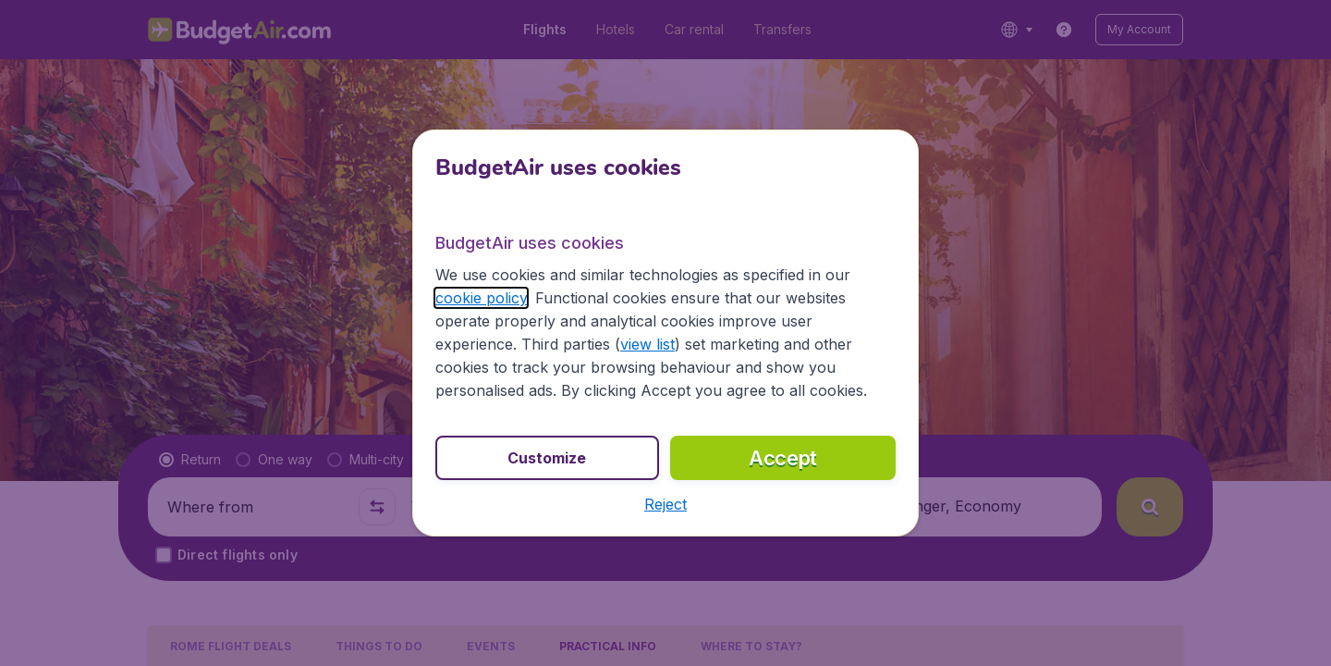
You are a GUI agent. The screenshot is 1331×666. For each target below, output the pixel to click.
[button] (665, 504)
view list (647, 344)
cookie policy (481, 298)
